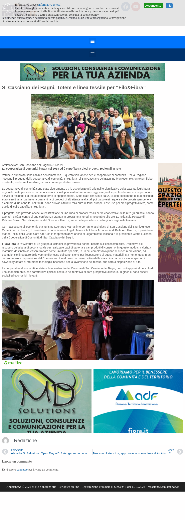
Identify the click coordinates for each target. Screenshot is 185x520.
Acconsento (153, 5)
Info (169, 5)
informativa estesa (49, 4)
